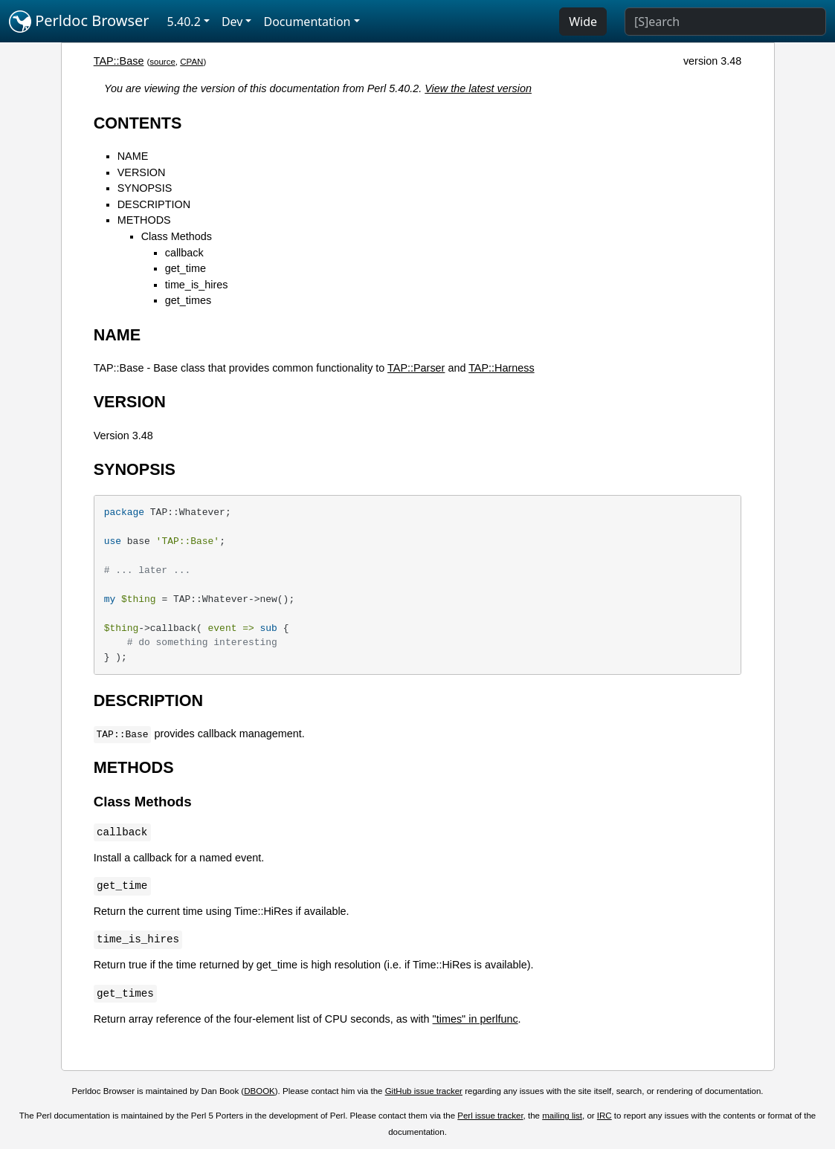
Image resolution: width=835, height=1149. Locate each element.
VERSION (141, 172)
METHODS (144, 220)
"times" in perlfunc (475, 1019)
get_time (185, 268)
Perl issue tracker (490, 1115)
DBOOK (259, 1091)
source (162, 61)
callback (184, 253)
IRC (604, 1115)
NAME (133, 156)
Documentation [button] (306, 21)
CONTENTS (138, 123)
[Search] (725, 21)
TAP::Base (119, 61)
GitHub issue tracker (423, 1091)
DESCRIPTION (153, 204)
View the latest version (478, 88)
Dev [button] (232, 21)
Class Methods (176, 236)
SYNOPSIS (145, 188)
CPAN (191, 61)
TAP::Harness (501, 368)
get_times (188, 300)
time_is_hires (196, 285)
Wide (583, 21)
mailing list (562, 1115)
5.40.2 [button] (184, 21)
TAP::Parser (416, 368)
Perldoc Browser (79, 21)
